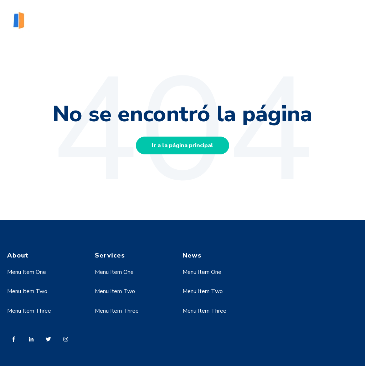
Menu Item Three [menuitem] (29, 311)
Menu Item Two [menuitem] (27, 291)
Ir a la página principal (182, 145)
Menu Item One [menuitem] (26, 272)
